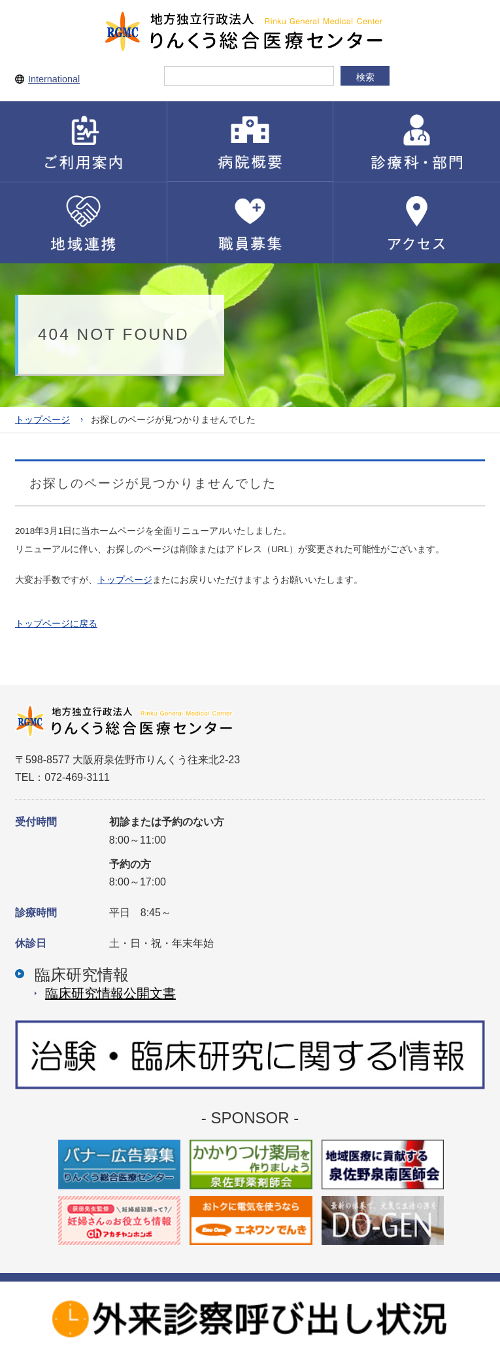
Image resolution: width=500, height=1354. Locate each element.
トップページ (42, 420)
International (54, 79)
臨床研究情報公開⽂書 (110, 993)
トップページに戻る (56, 624)
